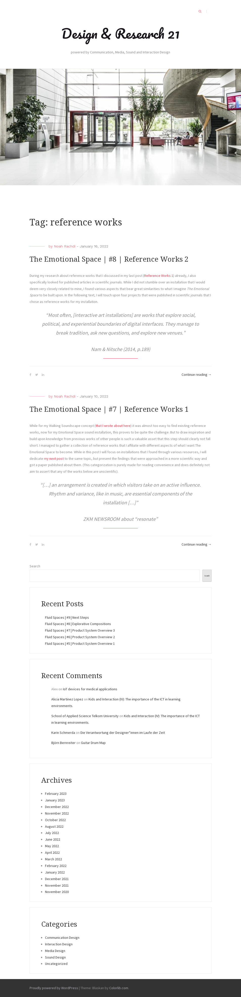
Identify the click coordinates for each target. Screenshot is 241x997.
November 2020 (57, 891)
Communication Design (62, 937)
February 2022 (56, 865)
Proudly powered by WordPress (54, 988)
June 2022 (52, 839)
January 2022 (55, 872)
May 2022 (52, 846)
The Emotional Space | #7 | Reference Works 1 (109, 409)
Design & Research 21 (120, 33)
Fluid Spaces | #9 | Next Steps (67, 617)
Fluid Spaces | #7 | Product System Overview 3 (80, 630)
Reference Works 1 (158, 275)
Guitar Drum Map (93, 742)
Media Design (55, 950)
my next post (54, 458)
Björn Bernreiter (63, 742)
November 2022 (57, 813)
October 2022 (55, 820)
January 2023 (55, 800)
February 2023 (56, 793)
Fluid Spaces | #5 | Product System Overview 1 (80, 643)
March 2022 (53, 859)
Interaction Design (59, 944)
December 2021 (57, 879)
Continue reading (197, 374)
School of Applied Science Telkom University (85, 716)
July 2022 (52, 832)
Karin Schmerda (63, 732)
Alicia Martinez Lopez (67, 699)
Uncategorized (56, 963)
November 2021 (57, 885)
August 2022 (54, 826)
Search (35, 566)
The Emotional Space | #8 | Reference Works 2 (109, 259)
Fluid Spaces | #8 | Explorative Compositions (78, 623)
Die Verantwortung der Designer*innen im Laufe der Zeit (122, 732)
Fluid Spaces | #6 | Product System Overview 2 (80, 637)
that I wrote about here (113, 425)
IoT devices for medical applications (90, 689)
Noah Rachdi (64, 246)
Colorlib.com (118, 988)
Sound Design (55, 957)
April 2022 (52, 852)
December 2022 (57, 806)
